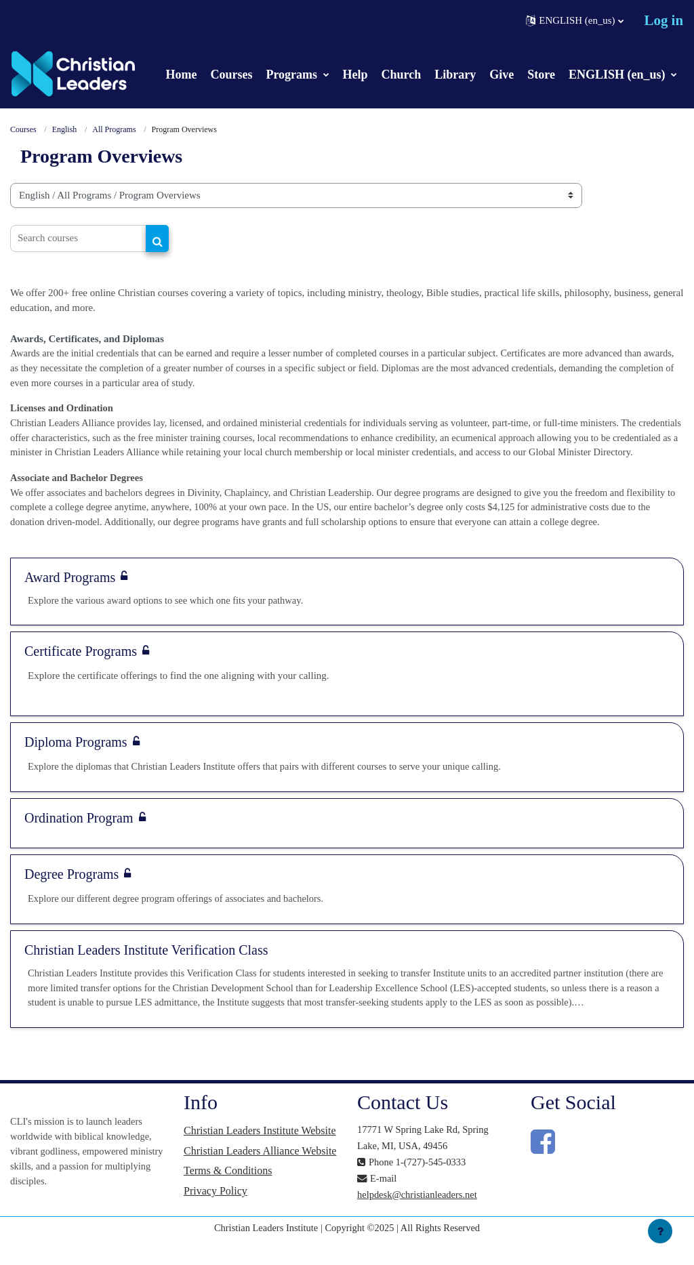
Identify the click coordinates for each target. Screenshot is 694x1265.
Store (541, 74)
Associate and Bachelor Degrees (78, 496)
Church (402, 74)
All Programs (114, 130)
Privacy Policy (215, 1216)
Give (501, 74)
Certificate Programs (80, 672)
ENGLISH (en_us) (618, 74)
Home (181, 74)
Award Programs (69, 597)
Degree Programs (71, 895)
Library (455, 74)
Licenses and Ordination (63, 410)
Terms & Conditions (228, 1195)
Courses (231, 74)
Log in (664, 20)
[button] (574, 20)
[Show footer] (660, 1231)
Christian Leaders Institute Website (260, 1154)
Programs (293, 74)
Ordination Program (79, 839)
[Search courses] (78, 238)
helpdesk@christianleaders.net (419, 1217)
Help (355, 74)
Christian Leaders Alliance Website (260, 1174)
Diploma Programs (75, 763)
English (64, 130)
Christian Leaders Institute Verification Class (146, 971)
